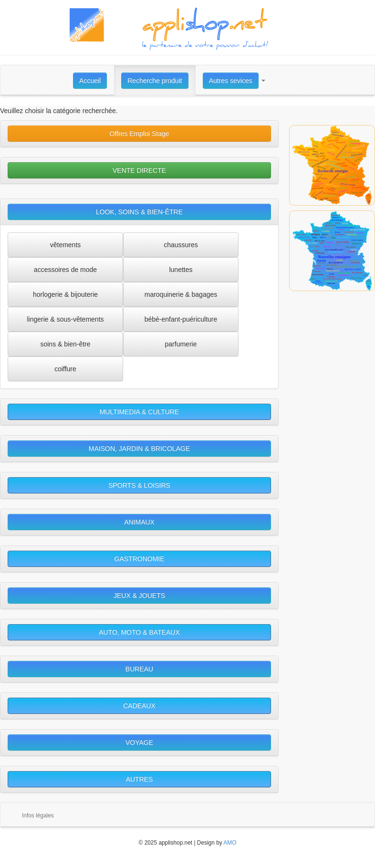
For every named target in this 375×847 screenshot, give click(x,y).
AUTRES (139, 779)
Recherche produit (154, 80)
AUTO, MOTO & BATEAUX (139, 632)
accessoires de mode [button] (65, 269)
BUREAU (139, 669)
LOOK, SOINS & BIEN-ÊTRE (139, 212)
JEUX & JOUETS (139, 595)
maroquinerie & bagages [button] (181, 294)
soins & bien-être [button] (65, 344)
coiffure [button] (65, 369)
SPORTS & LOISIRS (139, 485)
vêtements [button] (65, 245)
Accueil (90, 80)
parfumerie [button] (181, 344)
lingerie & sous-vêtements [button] (65, 319)
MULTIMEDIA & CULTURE (139, 412)
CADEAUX (139, 706)
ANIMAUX (139, 522)
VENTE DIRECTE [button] (139, 170)
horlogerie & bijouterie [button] (65, 294)
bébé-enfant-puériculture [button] (181, 319)
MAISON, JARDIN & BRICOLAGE (139, 448)
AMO (229, 842)
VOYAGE (139, 742)
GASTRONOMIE (140, 559)
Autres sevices (230, 80)
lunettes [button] (180, 269)
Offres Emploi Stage (139, 133)
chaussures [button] (181, 245)
